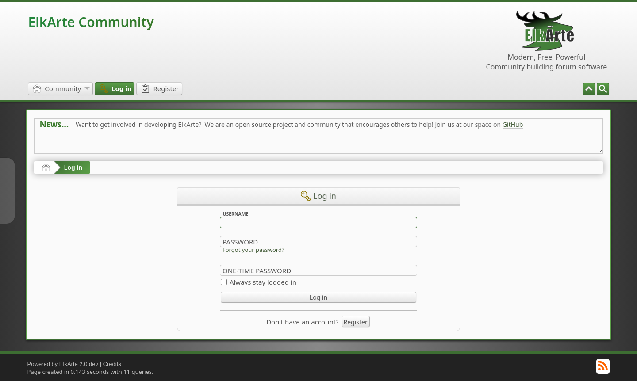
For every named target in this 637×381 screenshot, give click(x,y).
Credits (112, 364)
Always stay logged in (263, 282)
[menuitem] (603, 89)
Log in (73, 167)
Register (356, 322)
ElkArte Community (91, 22)
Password (240, 241)
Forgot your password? (253, 250)
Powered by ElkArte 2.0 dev (62, 364)
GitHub (513, 124)
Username (235, 214)
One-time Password (257, 270)
